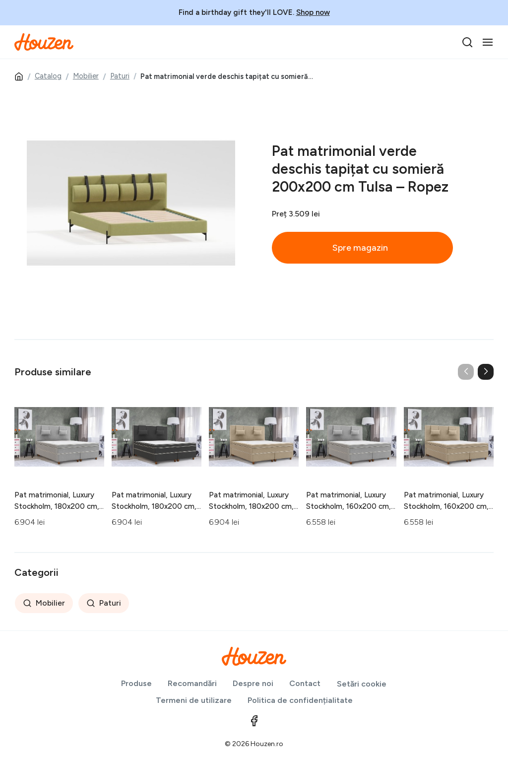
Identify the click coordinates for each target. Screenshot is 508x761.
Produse (136, 683)
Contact (304, 683)
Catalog (48, 75)
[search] (467, 42)
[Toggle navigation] (488, 42)
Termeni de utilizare (194, 700)
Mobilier (86, 75)
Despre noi (253, 683)
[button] (486, 372)
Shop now (313, 12)
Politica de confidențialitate (300, 700)
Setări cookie (361, 684)
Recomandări (192, 683)
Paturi (119, 75)
